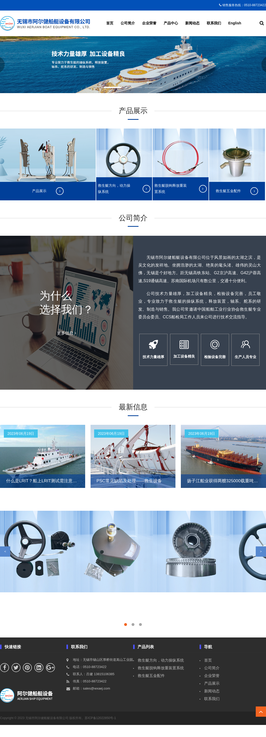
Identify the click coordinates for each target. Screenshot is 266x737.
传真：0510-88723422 (89, 693)
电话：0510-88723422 (89, 679)
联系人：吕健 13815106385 (93, 686)
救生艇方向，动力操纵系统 (161, 672)
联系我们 (214, 23)
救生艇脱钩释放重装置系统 (161, 680)
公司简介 (128, 23)
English (234, 23)
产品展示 (212, 695)
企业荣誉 (149, 23)
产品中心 (171, 23)
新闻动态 (192, 23)
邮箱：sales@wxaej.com (91, 700)
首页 (109, 23)
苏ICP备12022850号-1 (100, 730)
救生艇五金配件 (151, 687)
